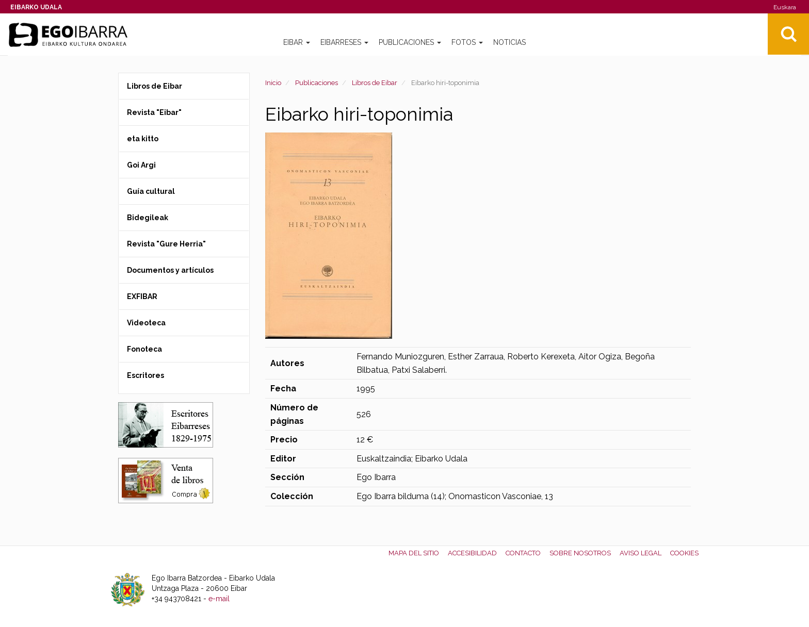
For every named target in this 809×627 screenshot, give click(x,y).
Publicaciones (410, 42)
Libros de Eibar (374, 83)
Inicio (273, 83)
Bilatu (788, 34)
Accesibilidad (472, 553)
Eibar (296, 42)
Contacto (523, 553)
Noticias (509, 42)
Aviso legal (640, 553)
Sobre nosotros (580, 553)
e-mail (219, 599)
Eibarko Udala (36, 7)
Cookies (684, 553)
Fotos (467, 42)
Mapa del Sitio (414, 553)
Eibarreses (344, 42)
